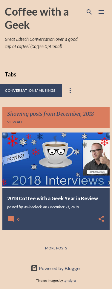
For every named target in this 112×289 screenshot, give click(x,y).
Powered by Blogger (56, 268)
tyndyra (70, 280)
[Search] (89, 12)
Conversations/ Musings (30, 90)
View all (15, 122)
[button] (101, 219)
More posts (56, 248)
